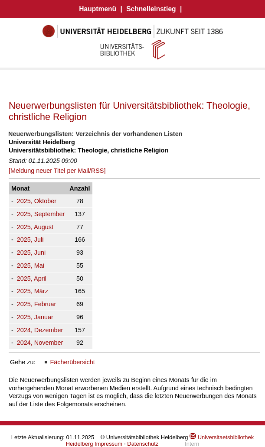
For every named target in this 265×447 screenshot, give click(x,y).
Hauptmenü (97, 9)
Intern (192, 444)
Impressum (108, 444)
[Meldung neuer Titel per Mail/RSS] (57, 170)
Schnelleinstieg (151, 9)
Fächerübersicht (72, 362)
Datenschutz (142, 444)
